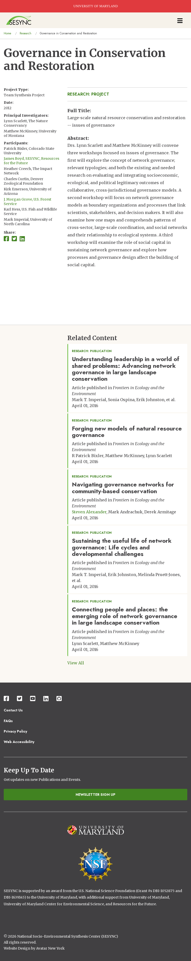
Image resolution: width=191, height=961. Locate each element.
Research (25, 33)
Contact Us (13, 710)
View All (75, 662)
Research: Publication (92, 351)
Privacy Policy (15, 731)
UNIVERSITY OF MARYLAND (95, 6)
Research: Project (88, 94)
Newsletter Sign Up (95, 794)
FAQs (8, 720)
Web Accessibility (19, 741)
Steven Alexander (89, 511)
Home (7, 33)
